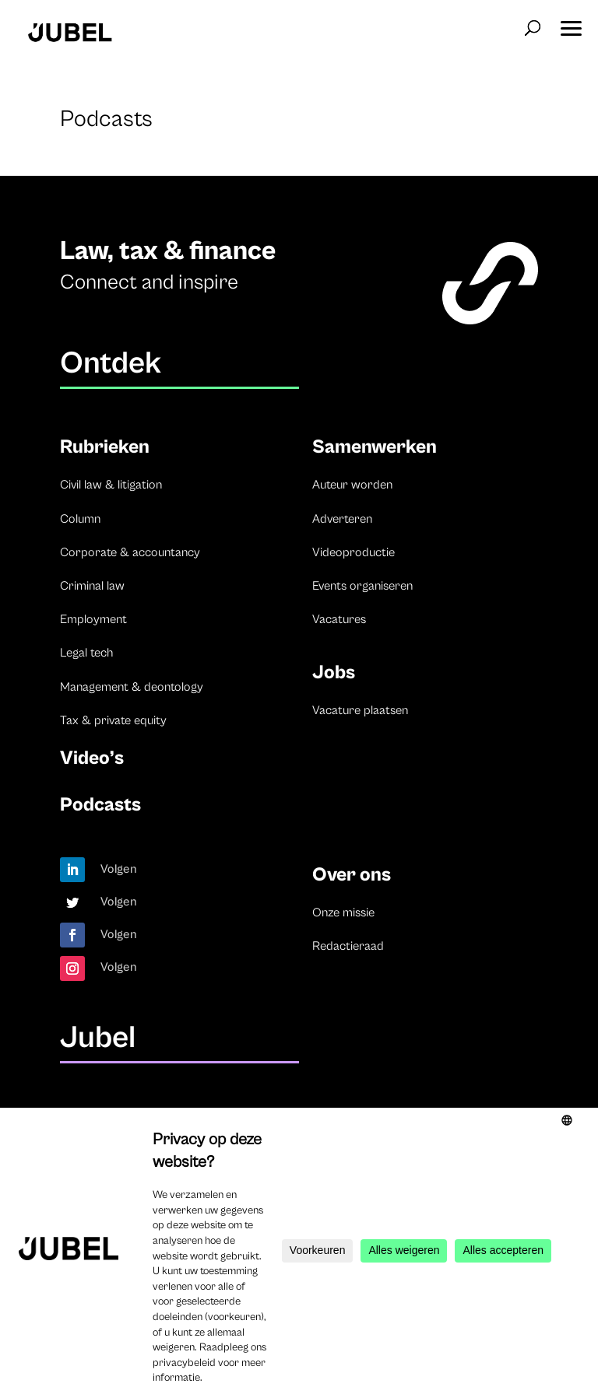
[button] (570, 23)
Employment (93, 619)
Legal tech (86, 653)
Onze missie (343, 912)
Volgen (118, 869)
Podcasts (100, 804)
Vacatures (339, 619)
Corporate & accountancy (130, 552)
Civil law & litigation (111, 485)
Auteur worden (352, 485)
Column (80, 519)
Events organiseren (362, 586)
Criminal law (92, 586)
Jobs (333, 672)
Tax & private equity (113, 720)
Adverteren (342, 519)
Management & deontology (131, 687)
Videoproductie (353, 552)
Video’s (92, 758)
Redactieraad (348, 946)
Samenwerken (374, 447)
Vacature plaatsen (360, 710)
